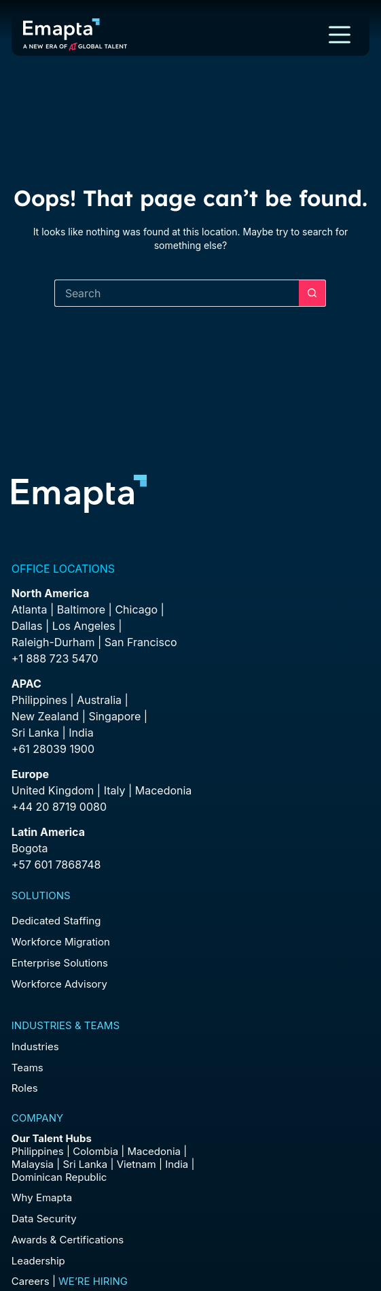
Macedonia (163, 790)
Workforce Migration (61, 941)
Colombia (95, 1151)
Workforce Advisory (59, 983)
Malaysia (33, 1164)
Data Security (44, 1218)
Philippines (39, 700)
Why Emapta (42, 1197)
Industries (35, 1046)
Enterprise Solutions (60, 962)
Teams (27, 1067)
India (176, 1164)
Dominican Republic (59, 1177)
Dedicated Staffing (56, 920)
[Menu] (339, 35)
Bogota (30, 848)
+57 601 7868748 (56, 864)
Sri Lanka (35, 732)
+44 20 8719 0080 (59, 807)
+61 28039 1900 (53, 749)
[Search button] (312, 293)
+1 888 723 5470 (55, 658)
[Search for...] (176, 293)
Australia (99, 700)
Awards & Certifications (68, 1239)
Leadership (38, 1260)
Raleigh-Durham (53, 642)
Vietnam (136, 1164)
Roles (25, 1088)
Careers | (70, 1281)
